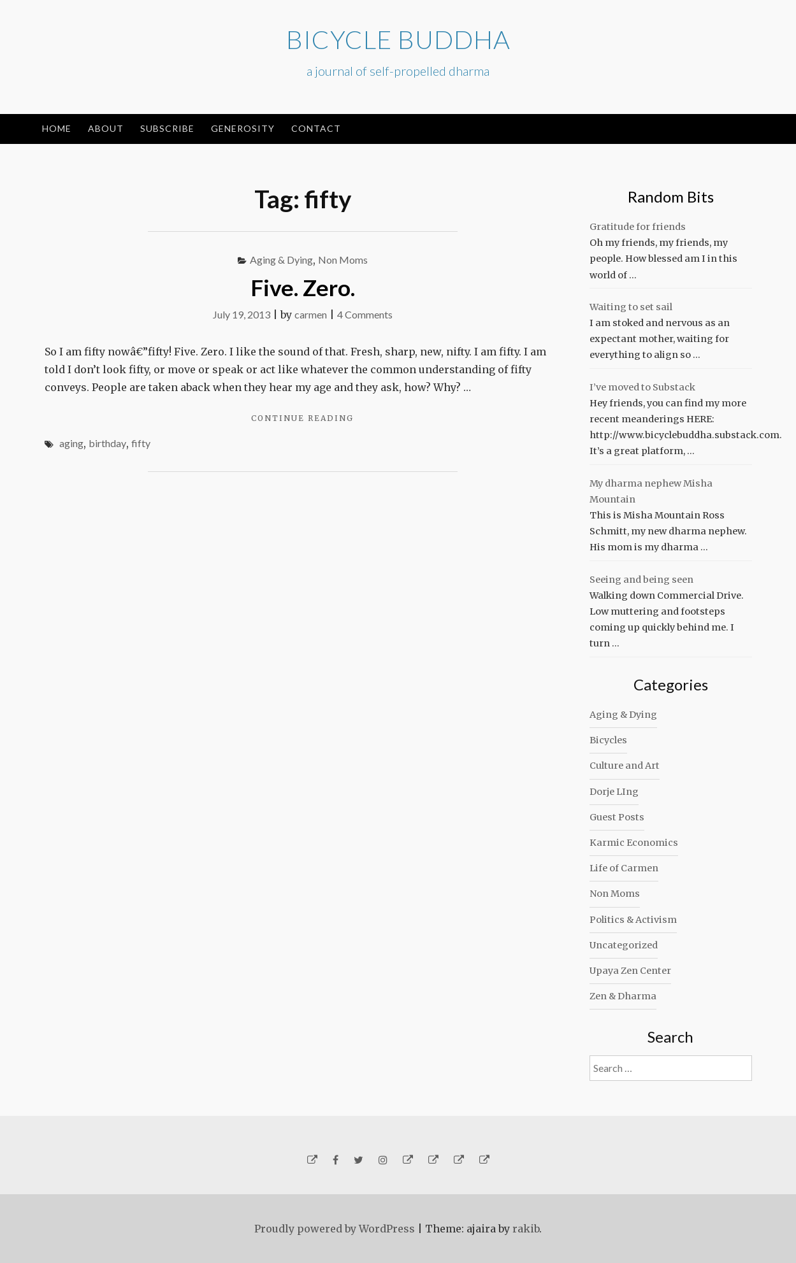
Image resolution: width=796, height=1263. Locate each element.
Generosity (243, 128)
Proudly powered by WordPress (334, 1228)
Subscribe (167, 128)
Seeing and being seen (641, 579)
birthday (107, 443)
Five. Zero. (302, 287)
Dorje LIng (614, 791)
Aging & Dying (281, 259)
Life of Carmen (624, 868)
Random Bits (671, 196)
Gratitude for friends (638, 226)
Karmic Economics (634, 842)
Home (56, 128)
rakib (525, 1228)
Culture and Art (625, 765)
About (106, 128)
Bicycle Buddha (398, 39)
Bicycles (608, 740)
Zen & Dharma (623, 996)
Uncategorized (624, 945)
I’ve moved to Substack (642, 387)
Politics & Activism (633, 919)
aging (71, 443)
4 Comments (365, 314)
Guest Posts (617, 817)
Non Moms (343, 259)
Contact (316, 128)
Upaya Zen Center (630, 970)
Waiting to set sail (631, 307)
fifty (140, 443)
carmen (310, 314)
